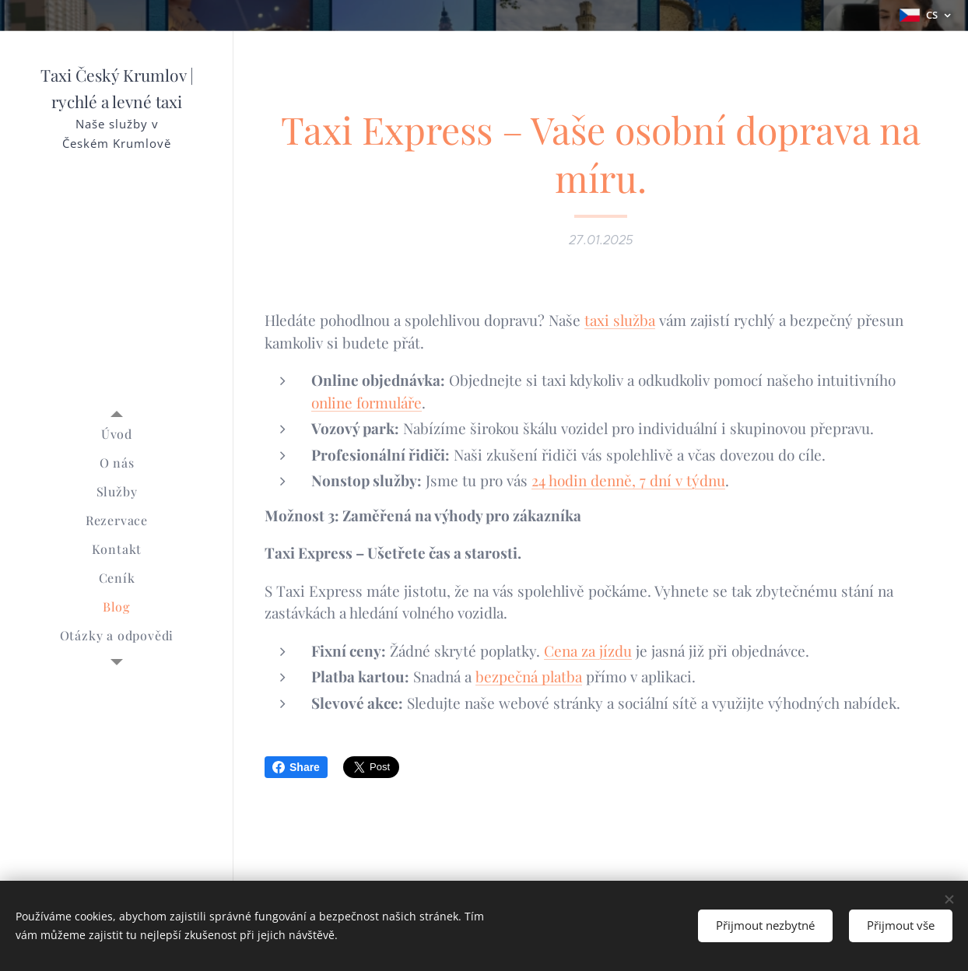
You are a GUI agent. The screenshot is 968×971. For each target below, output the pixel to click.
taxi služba (619, 320)
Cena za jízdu (588, 650)
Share (296, 767)
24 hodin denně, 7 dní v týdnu (628, 480)
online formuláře (366, 402)
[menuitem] (117, 434)
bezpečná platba (528, 676)
